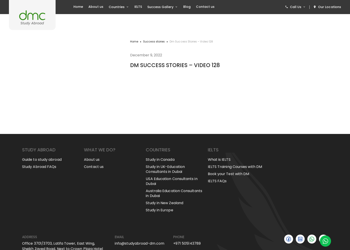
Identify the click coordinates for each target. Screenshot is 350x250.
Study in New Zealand (164, 203)
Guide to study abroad (42, 159)
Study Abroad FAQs (39, 166)
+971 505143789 (187, 243)
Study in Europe (159, 210)
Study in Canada (160, 159)
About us (95, 7)
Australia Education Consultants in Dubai (174, 193)
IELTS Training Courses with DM (235, 166)
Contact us (205, 7)
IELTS (138, 7)
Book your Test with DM (228, 174)
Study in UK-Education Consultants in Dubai (165, 169)
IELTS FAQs (217, 181)
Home (78, 7)
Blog (187, 7)
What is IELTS (219, 159)
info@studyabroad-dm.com (139, 243)
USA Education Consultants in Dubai (171, 181)
